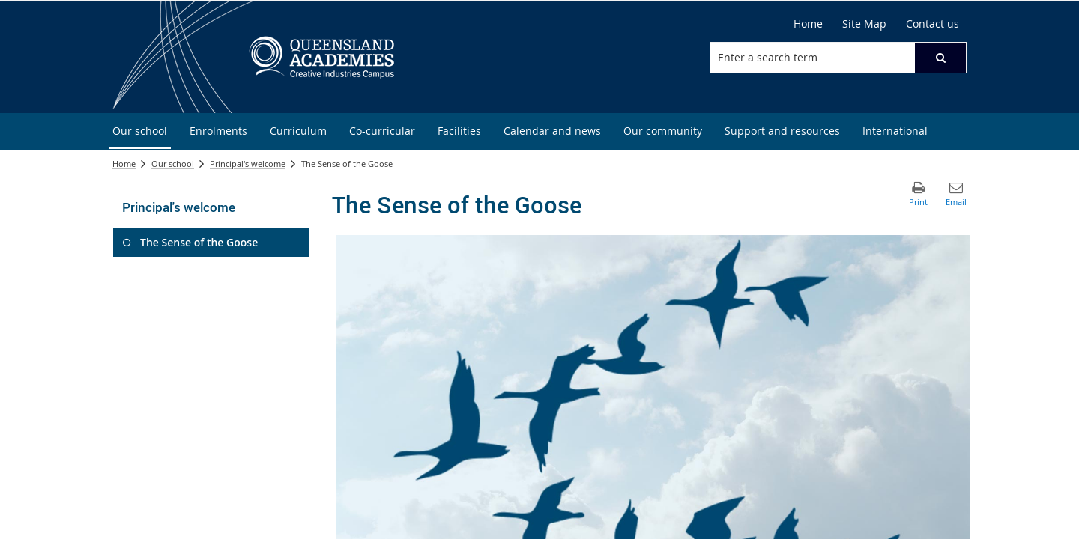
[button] (940, 58)
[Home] (808, 24)
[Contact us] (932, 24)
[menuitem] (139, 131)
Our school (172, 163)
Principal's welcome (247, 163)
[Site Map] (864, 24)
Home (124, 163)
